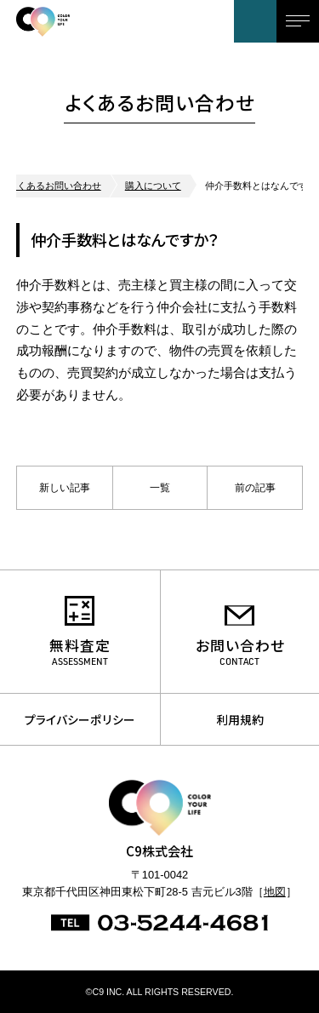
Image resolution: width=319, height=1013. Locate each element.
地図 (275, 891)
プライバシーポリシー (80, 719)
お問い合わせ (255, 21)
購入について (153, 185)
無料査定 (80, 645)
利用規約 (240, 719)
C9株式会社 (80, 21)
